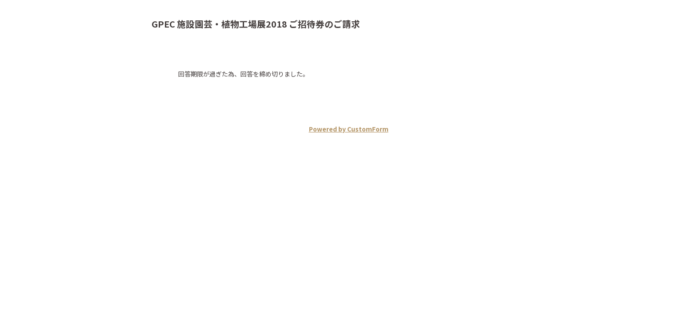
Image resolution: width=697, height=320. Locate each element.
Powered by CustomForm (349, 128)
